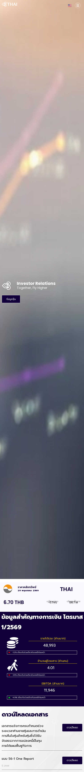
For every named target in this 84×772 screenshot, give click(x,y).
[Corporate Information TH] (77, 5)
